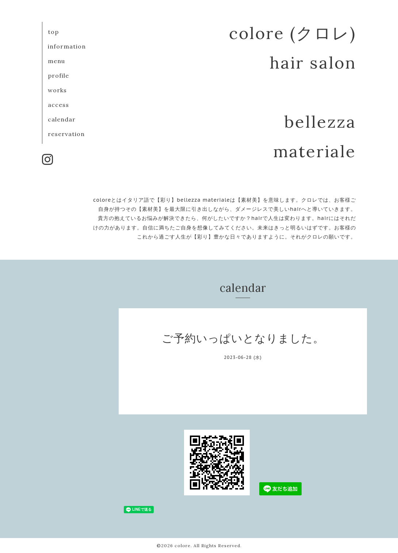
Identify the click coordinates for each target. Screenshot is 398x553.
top (53, 31)
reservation (66, 134)
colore (183, 545)
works (57, 90)
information (67, 46)
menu (56, 61)
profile (58, 75)
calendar (62, 119)
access (58, 104)
